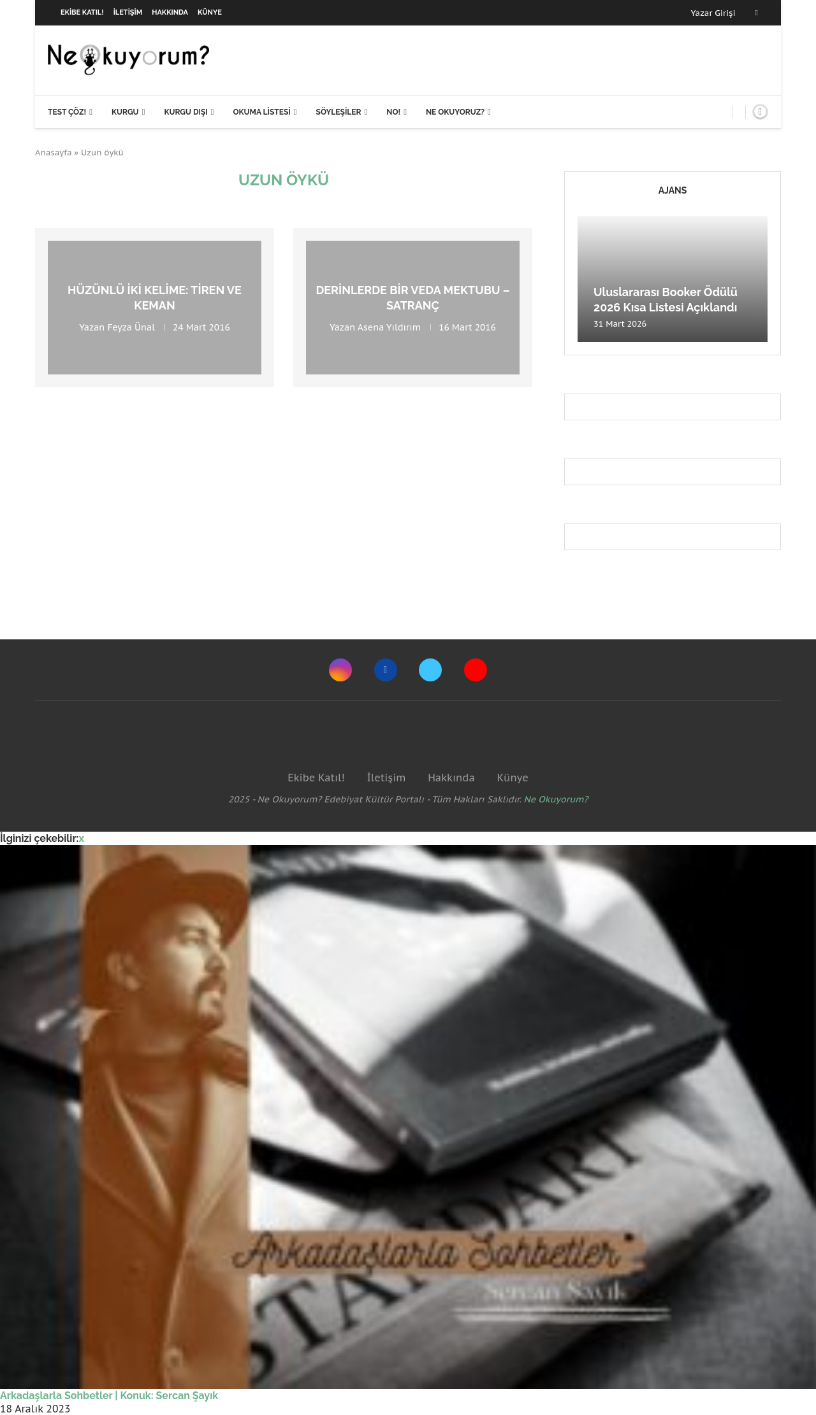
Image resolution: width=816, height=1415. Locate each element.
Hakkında (170, 12)
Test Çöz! (67, 112)
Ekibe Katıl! (82, 12)
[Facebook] (756, 13)
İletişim (128, 12)
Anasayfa (53, 152)
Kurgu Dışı (185, 112)
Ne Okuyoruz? (455, 112)
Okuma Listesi (261, 112)
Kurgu (125, 112)
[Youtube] (475, 669)
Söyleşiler (338, 112)
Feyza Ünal (130, 326)
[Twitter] (430, 669)
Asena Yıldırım (389, 326)
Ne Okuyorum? (556, 799)
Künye (210, 12)
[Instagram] (340, 669)
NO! (393, 112)
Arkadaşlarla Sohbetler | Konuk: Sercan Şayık (109, 1396)
